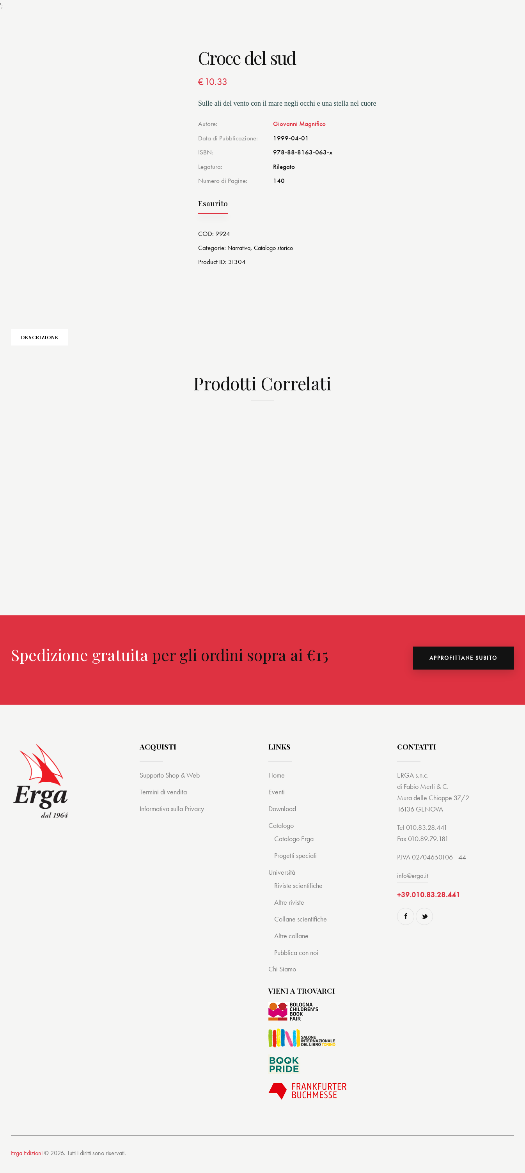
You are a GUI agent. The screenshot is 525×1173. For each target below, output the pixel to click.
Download (283, 815)
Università (282, 878)
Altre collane (292, 942)
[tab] (65, 340)
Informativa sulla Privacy (175, 815)
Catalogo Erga (295, 845)
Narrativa (240, 247)
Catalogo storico (278, 247)
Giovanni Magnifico (299, 123)
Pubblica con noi (298, 959)
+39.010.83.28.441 (428, 901)
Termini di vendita (164, 798)
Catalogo (282, 831)
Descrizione (65, 340)
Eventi (276, 798)
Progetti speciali (296, 861)
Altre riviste (290, 908)
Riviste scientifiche (299, 892)
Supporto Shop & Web (172, 781)
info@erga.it (413, 881)
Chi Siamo (283, 975)
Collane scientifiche (302, 925)
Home (277, 781)
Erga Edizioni (27, 1159)
